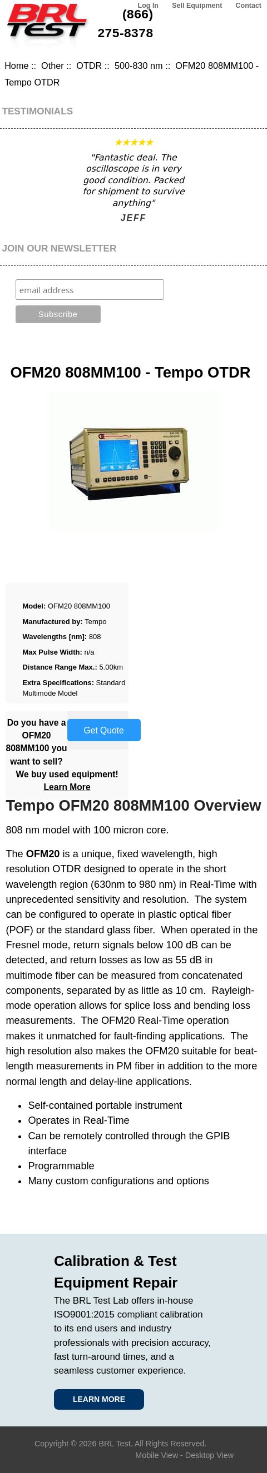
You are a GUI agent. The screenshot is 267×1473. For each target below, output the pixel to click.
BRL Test (114, 1443)
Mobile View (156, 1455)
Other (52, 66)
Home (16, 66)
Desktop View (209, 1455)
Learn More (67, 787)
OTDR (89, 66)
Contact (248, 5)
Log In (148, 5)
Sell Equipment (197, 5)
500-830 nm (139, 66)
